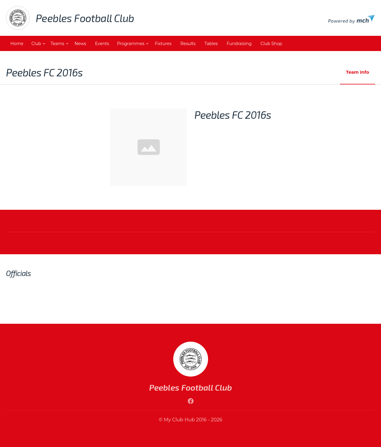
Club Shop (271, 43)
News (80, 43)
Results (188, 43)
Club (36, 43)
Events (102, 43)
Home (16, 43)
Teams (57, 43)
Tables (211, 43)
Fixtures (163, 43)
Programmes (130, 43)
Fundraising (239, 43)
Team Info (357, 72)
